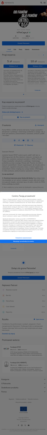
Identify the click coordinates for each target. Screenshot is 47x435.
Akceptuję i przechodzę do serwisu (23, 241)
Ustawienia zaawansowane (23, 238)
